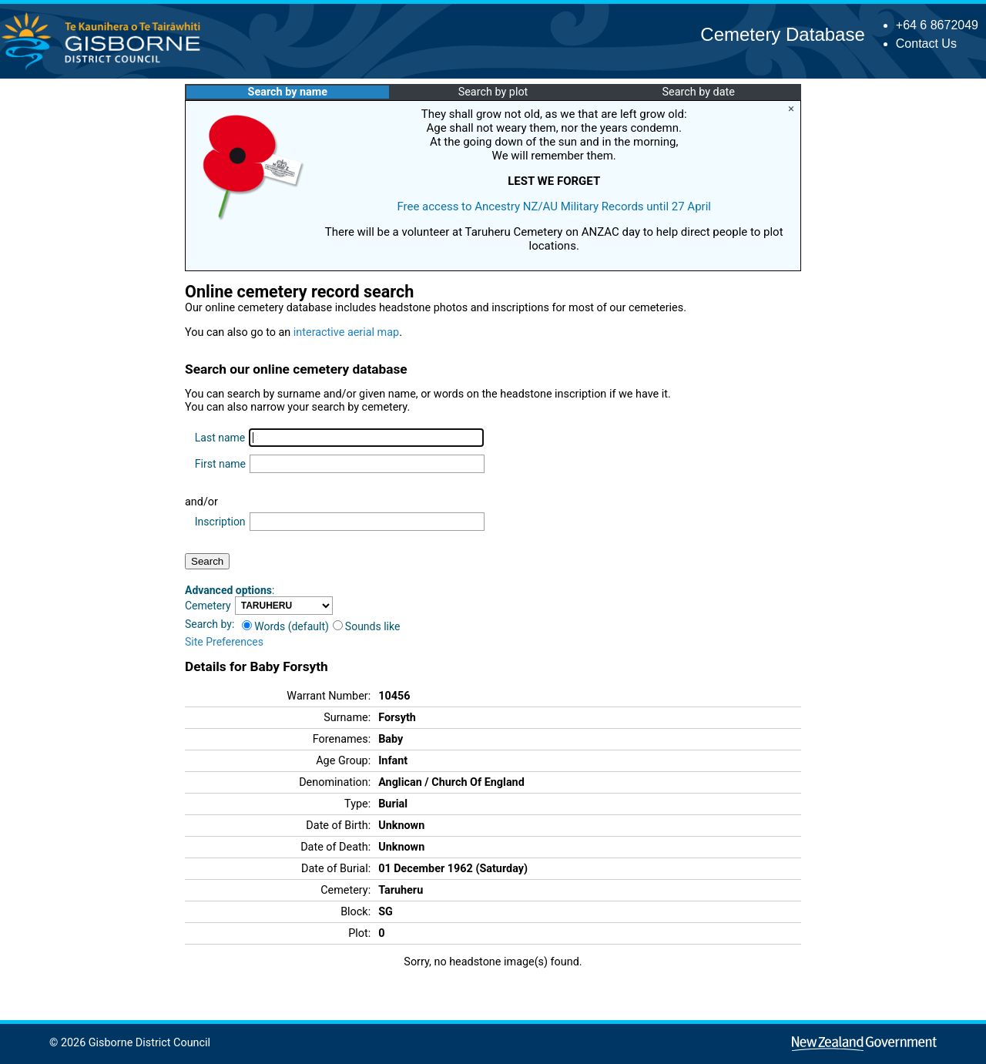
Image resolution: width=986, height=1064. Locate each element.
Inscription (220, 521)
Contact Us (926, 43)
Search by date (698, 92)
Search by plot (493, 92)
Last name (220, 437)
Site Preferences (224, 642)
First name (220, 464)
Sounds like (367, 626)
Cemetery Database (782, 34)
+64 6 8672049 (937, 25)
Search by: (209, 624)
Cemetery (208, 605)
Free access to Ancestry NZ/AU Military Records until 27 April (554, 206)
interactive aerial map (346, 332)
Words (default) (285, 626)
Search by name (287, 92)
